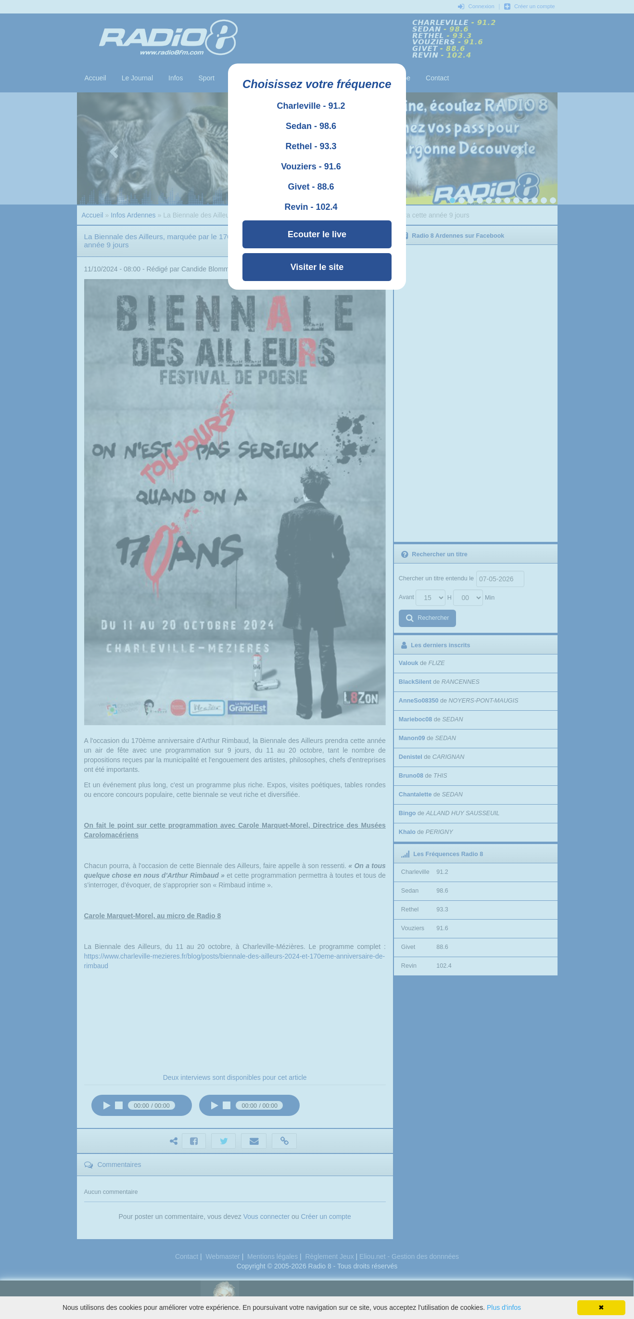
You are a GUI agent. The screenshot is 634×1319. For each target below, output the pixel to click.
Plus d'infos (504, 1307)
